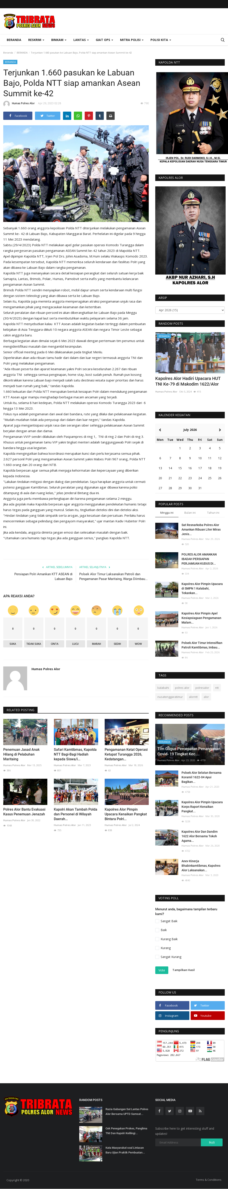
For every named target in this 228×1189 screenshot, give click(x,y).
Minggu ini (166, 513)
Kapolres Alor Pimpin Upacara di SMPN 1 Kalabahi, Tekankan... (202, 588)
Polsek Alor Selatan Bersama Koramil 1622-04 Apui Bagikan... (201, 777)
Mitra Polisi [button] (132, 40)
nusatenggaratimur (170, 697)
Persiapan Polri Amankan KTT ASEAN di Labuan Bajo (43, 576)
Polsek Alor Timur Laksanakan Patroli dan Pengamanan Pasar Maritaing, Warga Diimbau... (113, 576)
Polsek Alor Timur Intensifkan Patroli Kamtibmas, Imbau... (202, 645)
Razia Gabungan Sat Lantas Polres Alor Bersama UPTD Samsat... (127, 1112)
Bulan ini (190, 513)
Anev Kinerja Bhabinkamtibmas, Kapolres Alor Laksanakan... (201, 865)
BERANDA (22, 52)
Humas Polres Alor (19, 104)
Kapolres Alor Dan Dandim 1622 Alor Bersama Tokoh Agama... (200, 836)
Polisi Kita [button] (160, 40)
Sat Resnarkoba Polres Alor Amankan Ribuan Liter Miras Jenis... (201, 529)
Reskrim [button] (36, 40)
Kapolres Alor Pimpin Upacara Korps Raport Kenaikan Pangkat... (202, 806)
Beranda (14, 40)
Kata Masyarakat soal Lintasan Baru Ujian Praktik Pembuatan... (125, 1150)
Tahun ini (213, 513)
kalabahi (163, 688)
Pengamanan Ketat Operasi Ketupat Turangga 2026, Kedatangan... (126, 754)
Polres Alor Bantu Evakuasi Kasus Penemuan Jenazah (24, 811)
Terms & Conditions (208, 1180)
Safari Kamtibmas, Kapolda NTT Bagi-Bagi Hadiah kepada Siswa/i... (75, 754)
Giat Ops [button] (104, 40)
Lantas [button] (81, 40)
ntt (217, 688)
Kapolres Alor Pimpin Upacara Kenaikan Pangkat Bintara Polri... (126, 814)
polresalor (202, 688)
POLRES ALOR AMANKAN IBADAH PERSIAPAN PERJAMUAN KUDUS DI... (199, 559)
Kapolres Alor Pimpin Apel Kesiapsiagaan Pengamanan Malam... (201, 618)
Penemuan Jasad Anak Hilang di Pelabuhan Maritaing (21, 754)
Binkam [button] (58, 40)
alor (206, 697)
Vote (162, 970)
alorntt (193, 697)
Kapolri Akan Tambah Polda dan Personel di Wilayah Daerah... (75, 814)
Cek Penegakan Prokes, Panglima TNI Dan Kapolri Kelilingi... (126, 1131)
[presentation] (209, 339)
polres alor (182, 688)
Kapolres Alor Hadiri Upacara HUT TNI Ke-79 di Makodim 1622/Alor (187, 381)
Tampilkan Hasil (183, 970)
